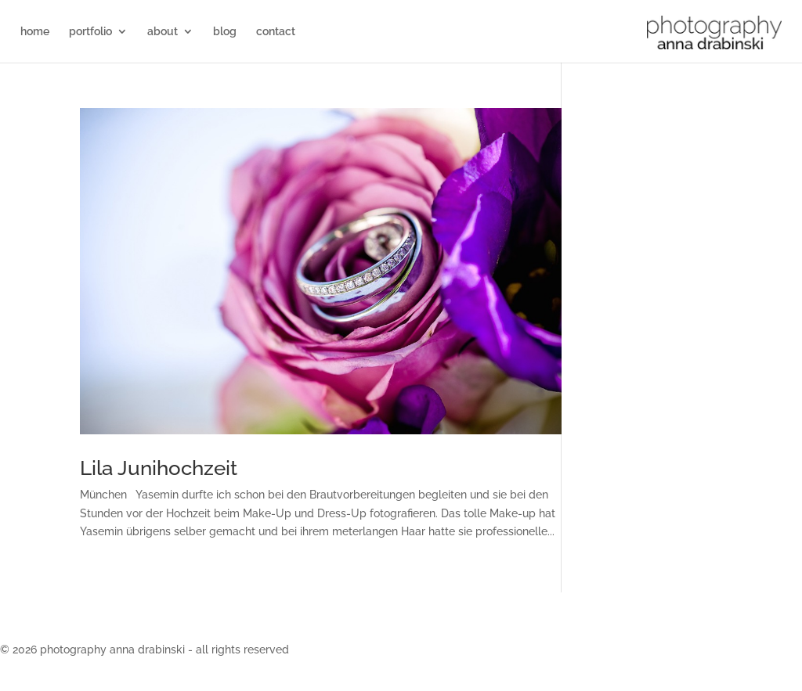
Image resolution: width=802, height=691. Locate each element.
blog (225, 32)
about (162, 32)
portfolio (90, 32)
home (34, 32)
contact (275, 32)
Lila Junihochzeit (158, 468)
